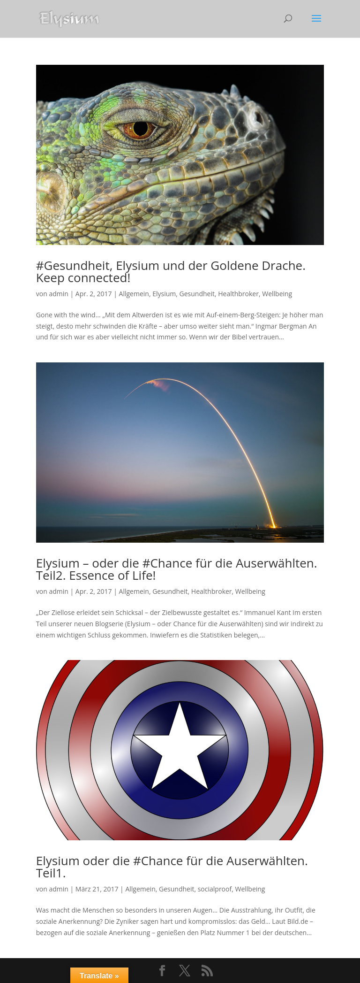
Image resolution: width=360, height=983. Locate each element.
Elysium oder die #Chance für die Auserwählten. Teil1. (172, 866)
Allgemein (134, 293)
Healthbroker (238, 293)
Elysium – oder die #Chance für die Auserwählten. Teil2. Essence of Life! (176, 569)
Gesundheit (197, 293)
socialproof (215, 888)
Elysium (164, 293)
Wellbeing (277, 293)
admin (58, 293)
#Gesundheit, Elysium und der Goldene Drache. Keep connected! (171, 271)
